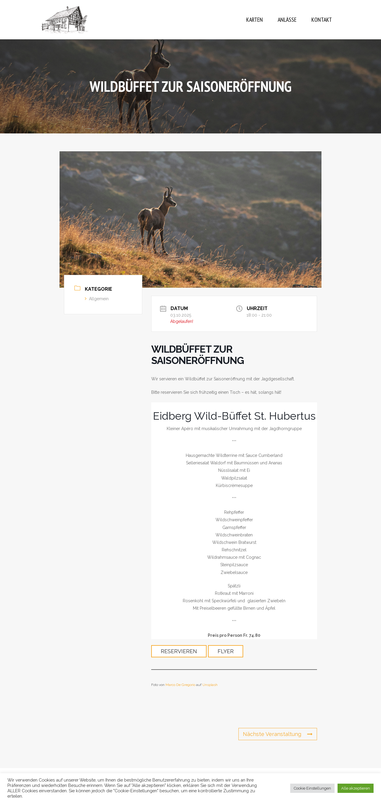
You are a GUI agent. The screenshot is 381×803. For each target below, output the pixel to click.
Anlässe (287, 20)
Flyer (226, 651)
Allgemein (97, 298)
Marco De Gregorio (180, 685)
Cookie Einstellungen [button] (312, 788)
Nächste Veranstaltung (278, 734)
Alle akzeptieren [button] (355, 788)
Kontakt (321, 20)
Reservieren (179, 651)
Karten (254, 20)
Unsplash (210, 685)
